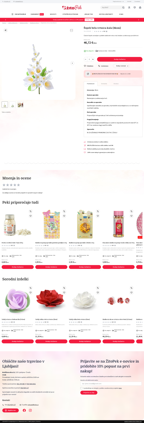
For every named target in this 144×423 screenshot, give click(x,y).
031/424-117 (7, 1)
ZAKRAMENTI (37, 14)
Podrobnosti (90, 84)
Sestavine (104, 84)
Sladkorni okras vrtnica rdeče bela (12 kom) (117, 319)
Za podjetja (137, 1)
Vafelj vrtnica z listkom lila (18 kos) (13, 319)
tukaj (120, 388)
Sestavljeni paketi (106, 14)
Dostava (116, 84)
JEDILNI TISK (88, 14)
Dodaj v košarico (120, 59)
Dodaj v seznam (123, 66)
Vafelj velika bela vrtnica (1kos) (79, 319)
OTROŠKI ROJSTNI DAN (70, 14)
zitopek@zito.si (19, 1)
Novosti (53, 14)
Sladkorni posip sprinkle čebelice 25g (81, 243)
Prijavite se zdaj (88, 393)
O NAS (121, 14)
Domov (4, 23)
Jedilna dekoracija (12, 23)
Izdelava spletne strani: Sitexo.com (133, 421)
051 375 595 (21, 384)
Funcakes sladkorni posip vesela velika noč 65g (119, 243)
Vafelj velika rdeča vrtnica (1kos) (46, 319)
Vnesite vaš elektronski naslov (89, 380)
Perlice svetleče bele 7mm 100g (12, 243)
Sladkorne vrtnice (34, 23)
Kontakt (129, 1)
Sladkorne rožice (24, 23)
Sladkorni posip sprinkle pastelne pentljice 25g (51, 243)
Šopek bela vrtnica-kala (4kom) (49, 23)
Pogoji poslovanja (117, 1)
